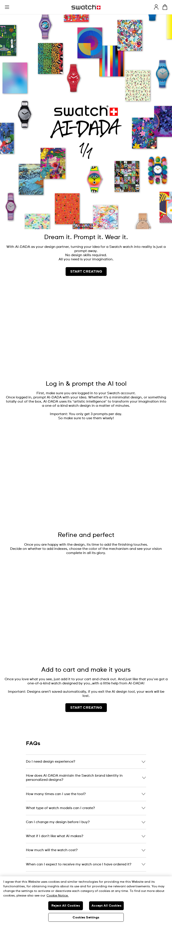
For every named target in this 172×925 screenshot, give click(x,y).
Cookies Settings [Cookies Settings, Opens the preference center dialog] (86, 917)
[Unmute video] (161, 309)
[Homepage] (86, 7)
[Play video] (161, 299)
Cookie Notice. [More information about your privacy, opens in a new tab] (58, 895)
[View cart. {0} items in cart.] (165, 7)
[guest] (156, 7)
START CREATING (86, 707)
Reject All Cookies (65, 905)
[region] (86, 900)
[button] (7, 7)
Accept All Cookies (106, 905)
